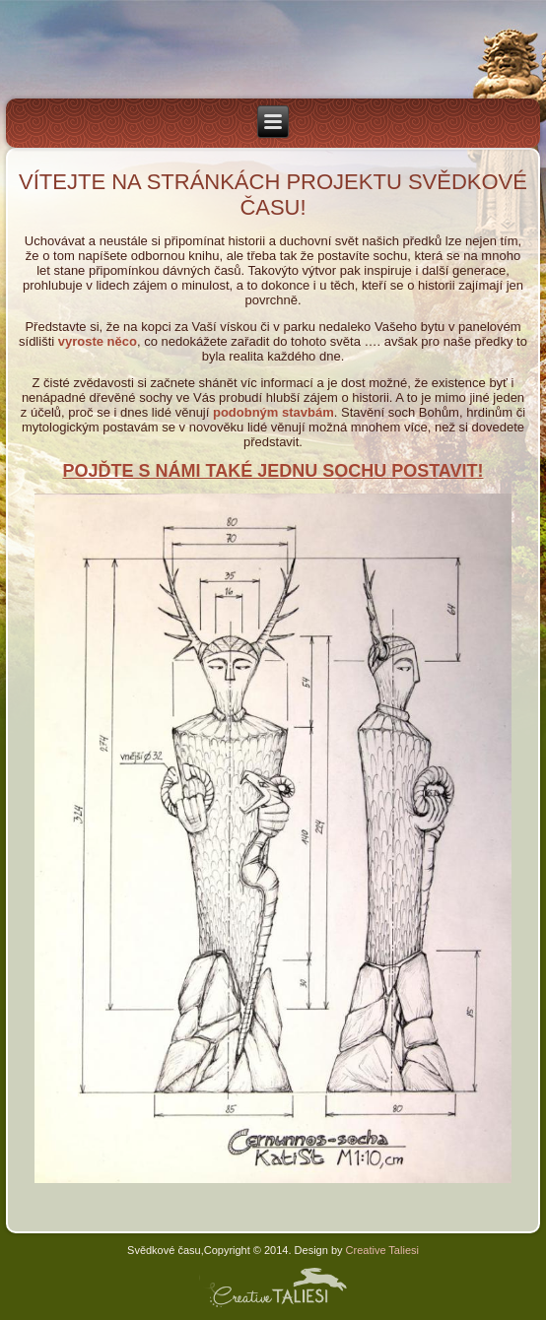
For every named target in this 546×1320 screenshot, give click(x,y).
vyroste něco (97, 341)
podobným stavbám (273, 412)
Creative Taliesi (381, 1250)
